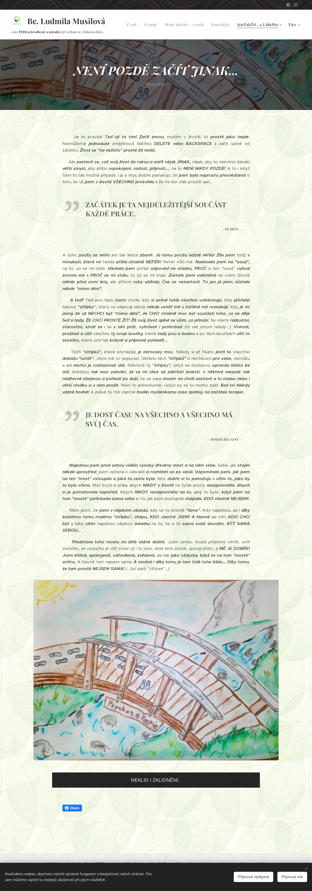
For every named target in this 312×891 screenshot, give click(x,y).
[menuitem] (133, 24)
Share (72, 808)
